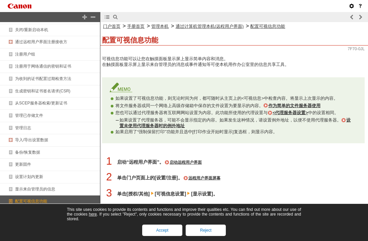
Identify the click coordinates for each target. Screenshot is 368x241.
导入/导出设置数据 (31, 140)
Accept (162, 230)
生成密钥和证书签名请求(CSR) (42, 91)
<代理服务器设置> (290, 112)
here (93, 214)
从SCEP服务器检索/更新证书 (41, 103)
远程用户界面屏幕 (204, 178)
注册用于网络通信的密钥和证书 (43, 66)
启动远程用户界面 (186, 162)
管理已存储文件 (29, 115)
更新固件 (23, 164)
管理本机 (160, 26)
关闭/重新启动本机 (31, 29)
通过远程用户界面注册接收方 (41, 41)
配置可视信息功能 (31, 201)
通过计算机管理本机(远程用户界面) (210, 26)
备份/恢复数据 (27, 152)
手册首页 (136, 26)
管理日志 (23, 128)
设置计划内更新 (29, 176)
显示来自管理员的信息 (35, 189)
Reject (205, 230)
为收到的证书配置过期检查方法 (43, 78)
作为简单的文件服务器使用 (294, 105)
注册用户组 (25, 54)
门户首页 (111, 26)
